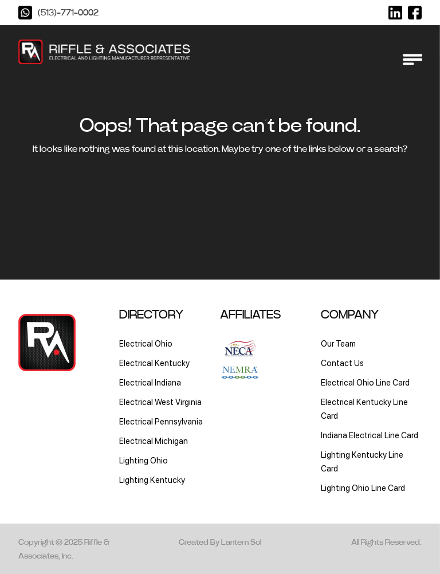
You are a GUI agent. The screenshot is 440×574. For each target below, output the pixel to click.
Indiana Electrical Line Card (369, 435)
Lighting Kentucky (152, 480)
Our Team (338, 343)
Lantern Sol (241, 542)
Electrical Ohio (145, 343)
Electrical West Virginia (160, 402)
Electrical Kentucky (154, 363)
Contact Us (342, 363)
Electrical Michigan (153, 441)
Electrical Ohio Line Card (365, 382)
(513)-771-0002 (68, 12)
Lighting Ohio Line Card (363, 488)
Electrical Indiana (150, 382)
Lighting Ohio (143, 460)
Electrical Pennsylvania (161, 421)
